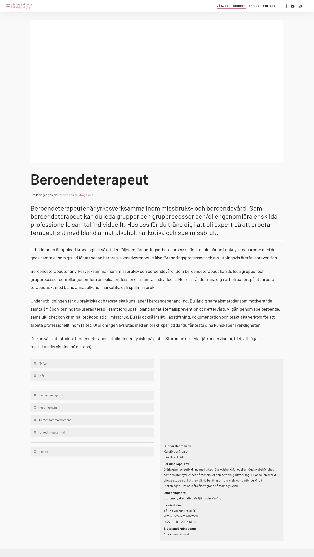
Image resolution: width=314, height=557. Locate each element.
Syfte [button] (40, 363)
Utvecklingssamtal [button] (49, 432)
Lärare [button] (40, 451)
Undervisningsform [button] (49, 395)
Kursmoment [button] (45, 407)
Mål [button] (38, 376)
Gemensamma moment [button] (52, 420)
